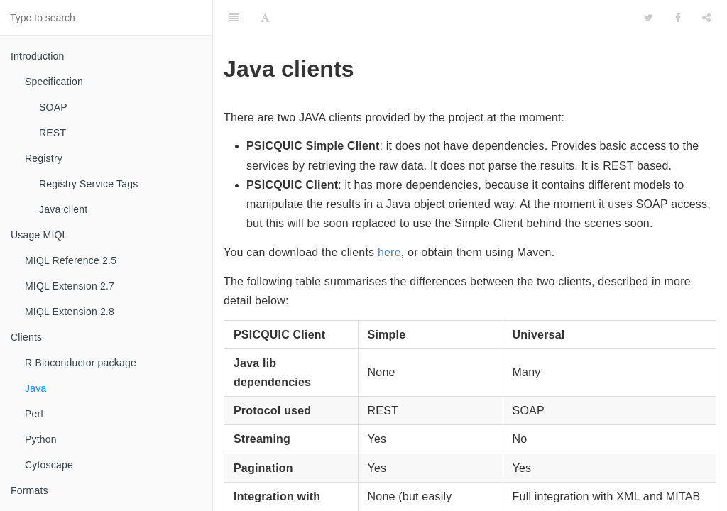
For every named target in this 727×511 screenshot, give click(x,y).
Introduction (38, 56)
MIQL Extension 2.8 (69, 311)
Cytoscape (49, 465)
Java (35, 388)
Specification (54, 81)
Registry (43, 158)
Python (41, 439)
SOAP (53, 107)
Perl (34, 413)
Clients (26, 337)
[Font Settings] (265, 17)
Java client (63, 209)
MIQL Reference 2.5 (70, 260)
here (389, 252)
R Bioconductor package (80, 362)
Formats (29, 490)
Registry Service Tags (88, 183)
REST (52, 132)
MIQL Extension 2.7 (69, 286)
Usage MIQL (39, 235)
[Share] (706, 17)
